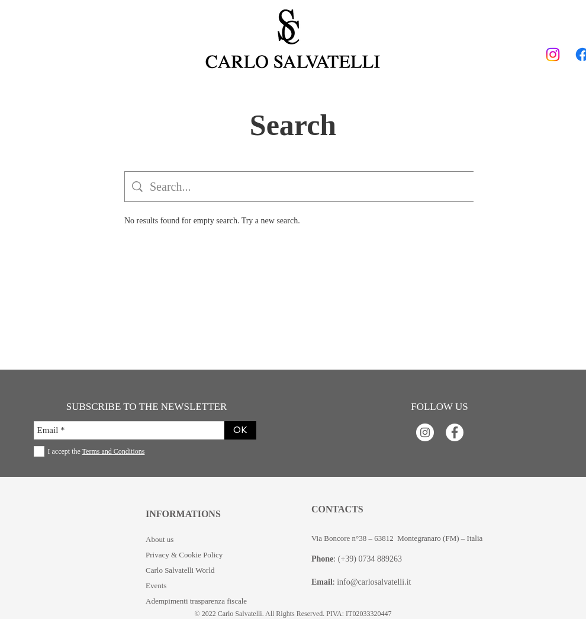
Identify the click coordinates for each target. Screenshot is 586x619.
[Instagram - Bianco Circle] (425, 432)
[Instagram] (553, 54)
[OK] (240, 430)
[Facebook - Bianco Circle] (454, 432)
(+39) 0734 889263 (370, 558)
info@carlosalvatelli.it (374, 582)
